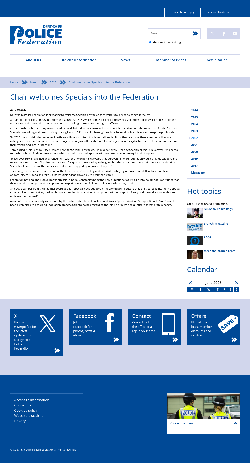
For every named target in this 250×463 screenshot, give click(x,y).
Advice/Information (79, 60)
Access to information (31, 400)
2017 (194, 166)
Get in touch (217, 60)
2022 (53, 82)
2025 (194, 117)
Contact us (22, 405)
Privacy (20, 420)
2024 (194, 124)
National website (218, 12)
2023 (194, 131)
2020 (194, 152)
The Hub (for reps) (182, 12)
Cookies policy (25, 410)
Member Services (171, 60)
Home (14, 82)
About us (33, 60)
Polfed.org (174, 42)
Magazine (198, 172)
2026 (194, 110)
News (125, 60)
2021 (194, 145)
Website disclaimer (29, 415)
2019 (194, 158)
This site (158, 42)
